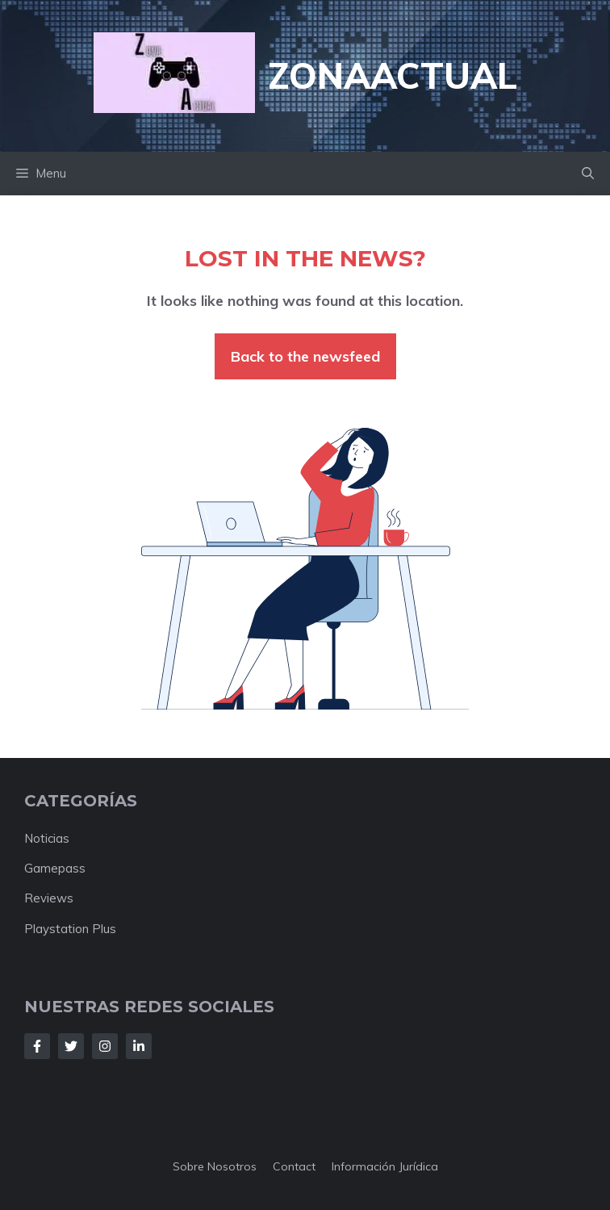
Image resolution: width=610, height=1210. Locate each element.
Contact (294, 1166)
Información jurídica (385, 1166)
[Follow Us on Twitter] (71, 1046)
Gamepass (55, 868)
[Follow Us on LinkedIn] (139, 1046)
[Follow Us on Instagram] (105, 1046)
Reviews (48, 898)
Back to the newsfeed (305, 356)
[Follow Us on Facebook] (37, 1046)
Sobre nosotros (215, 1166)
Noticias (46, 838)
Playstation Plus (70, 928)
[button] (588, 173)
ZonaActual (392, 75)
